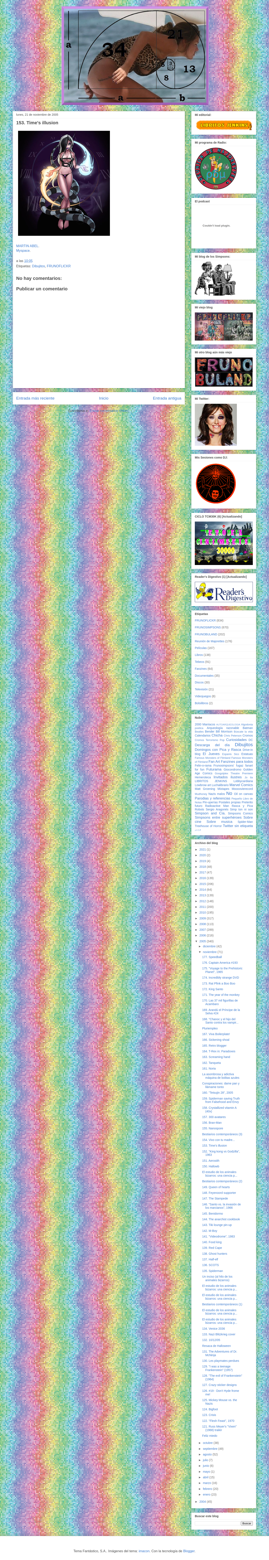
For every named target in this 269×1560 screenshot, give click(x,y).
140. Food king (212, 1242)
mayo (207, 1471)
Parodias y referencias (212, 798)
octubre (208, 1443)
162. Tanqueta (211, 1062)
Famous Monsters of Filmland (212, 757)
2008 (203, 924)
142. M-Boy (209, 1230)
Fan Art (214, 762)
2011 (203, 906)
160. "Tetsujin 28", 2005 (217, 1092)
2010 (203, 912)
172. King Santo (212, 989)
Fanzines (201, 668)
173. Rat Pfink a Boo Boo (218, 983)
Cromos (248, 735)
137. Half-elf (210, 1259)
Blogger (189, 1551)
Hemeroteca (203, 777)
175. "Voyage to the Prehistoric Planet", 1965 (222, 970)
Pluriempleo (210, 1028)
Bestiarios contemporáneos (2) (222, 1181)
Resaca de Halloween (216, 1346)
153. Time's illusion (214, 1145)
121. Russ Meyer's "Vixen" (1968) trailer (219, 1428)
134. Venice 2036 (213, 1328)
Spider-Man (245, 821)
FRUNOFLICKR (59, 266)
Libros (199, 655)
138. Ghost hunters (214, 1253)
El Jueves (211, 754)
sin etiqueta (244, 826)
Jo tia (249, 777)
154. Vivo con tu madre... (218, 1140)
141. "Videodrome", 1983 (218, 1236)
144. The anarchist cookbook (221, 1219)
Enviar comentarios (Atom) (109, 411)
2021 (203, 849)
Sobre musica (219, 822)
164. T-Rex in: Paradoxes (218, 1051)
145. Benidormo (212, 1213)
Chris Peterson (232, 735)
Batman (248, 728)
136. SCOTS (210, 1265)
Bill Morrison (224, 731)
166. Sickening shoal (215, 1039)
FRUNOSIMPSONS (208, 627)
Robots (199, 809)
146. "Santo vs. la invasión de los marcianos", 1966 (221, 1206)
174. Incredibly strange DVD (220, 977)
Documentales (204, 675)
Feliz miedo (209, 1435)
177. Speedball (212, 957)
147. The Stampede (215, 1198)
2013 (203, 895)
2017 (203, 872)
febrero (208, 1489)
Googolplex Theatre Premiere (234, 773)
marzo (207, 1483)
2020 (203, 855)
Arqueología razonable (223, 728)
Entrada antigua (167, 398)
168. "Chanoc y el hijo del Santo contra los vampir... (220, 1020)
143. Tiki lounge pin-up (217, 1225)
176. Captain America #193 (220, 962)
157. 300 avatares (214, 1117)
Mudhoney (201, 794)
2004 (203, 1501)
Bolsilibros (201, 703)
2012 (203, 901)
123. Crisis (209, 1415)
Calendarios (203, 735)
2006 (203, 935)
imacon (144, 1551)
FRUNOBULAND (206, 634)
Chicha (217, 735)
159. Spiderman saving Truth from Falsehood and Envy (221, 1100)
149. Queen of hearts (216, 1187)
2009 (203, 918)
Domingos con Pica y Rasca (218, 750)
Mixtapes (223, 788)
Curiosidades (236, 740)
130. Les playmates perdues (220, 1360)
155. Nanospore (212, 1128)
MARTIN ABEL (27, 246)
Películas (201, 648)
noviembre (210, 952)
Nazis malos (216, 794)
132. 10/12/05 (211, 1340)
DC (251, 740)
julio (206, 1460)
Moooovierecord (242, 788)
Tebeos (199, 661)
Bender (209, 731)
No (229, 793)
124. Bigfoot (210, 1409)
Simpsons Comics (240, 813)
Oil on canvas (243, 794)
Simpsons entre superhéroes (218, 817)
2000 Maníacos (205, 724)
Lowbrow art (203, 785)
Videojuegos (203, 696)
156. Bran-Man (212, 1122)
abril (206, 1477)
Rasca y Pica (242, 806)
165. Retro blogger (214, 1045)
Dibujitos (38, 266)
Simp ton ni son (241, 809)
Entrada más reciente (35, 398)
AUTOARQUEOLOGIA (228, 724)
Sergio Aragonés (217, 809)
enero (207, 1494)
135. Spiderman (212, 1271)
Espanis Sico (230, 754)
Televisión (201, 689)
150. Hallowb (210, 1166)
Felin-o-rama (203, 765)
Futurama (214, 769)
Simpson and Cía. (210, 813)
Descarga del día (212, 745)
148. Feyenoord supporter (219, 1192)
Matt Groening (205, 788)
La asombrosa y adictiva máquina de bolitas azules (220, 1075)
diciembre (209, 946)
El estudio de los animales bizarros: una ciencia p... (219, 1173)
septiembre (210, 1448)
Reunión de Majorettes (209, 641)
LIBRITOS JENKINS (211, 781)
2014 (203, 889)
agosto (207, 1454)
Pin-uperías (210, 802)
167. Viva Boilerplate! (216, 1034)
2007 (203, 929)
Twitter (228, 826)
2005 (203, 941)
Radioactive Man (217, 806)
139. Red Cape (212, 1247)
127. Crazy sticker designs (219, 1385)
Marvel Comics (241, 785)
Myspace (23, 250)
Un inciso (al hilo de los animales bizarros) (217, 1278)
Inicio (103, 398)
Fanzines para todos (237, 762)
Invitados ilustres (228, 777)
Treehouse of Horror (208, 826)
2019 (203, 861)
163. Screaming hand (216, 1057)
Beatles (199, 731)
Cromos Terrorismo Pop (209, 740)
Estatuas (247, 754)
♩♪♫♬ (198, 830)
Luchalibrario (220, 785)
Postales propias (230, 802)
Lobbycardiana (243, 781)
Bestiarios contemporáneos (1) (222, 1304)
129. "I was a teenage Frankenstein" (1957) (217, 1368)
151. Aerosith (210, 1160)
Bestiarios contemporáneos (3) (222, 1134)
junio (206, 1465)
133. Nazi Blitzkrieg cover (218, 1334)
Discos (199, 682)
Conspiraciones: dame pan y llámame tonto (220, 1085)
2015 (203, 884)
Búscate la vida (243, 731)
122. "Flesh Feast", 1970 (218, 1420)
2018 (203, 866)
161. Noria (209, 1068)
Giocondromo (232, 769)
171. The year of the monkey (221, 994)
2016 (203, 878)
